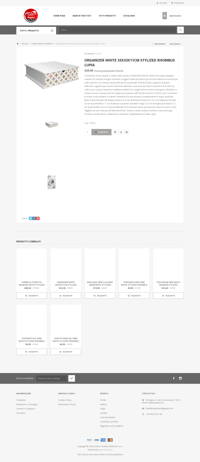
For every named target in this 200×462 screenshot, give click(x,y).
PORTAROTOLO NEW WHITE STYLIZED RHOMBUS (32, 339)
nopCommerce (105, 449)
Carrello (103, 413)
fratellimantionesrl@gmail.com (159, 408)
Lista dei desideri (107, 417)
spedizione (118, 454)
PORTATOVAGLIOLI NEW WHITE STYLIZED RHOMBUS (66, 339)
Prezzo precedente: (104, 71)
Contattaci (21, 400)
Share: (25, 218)
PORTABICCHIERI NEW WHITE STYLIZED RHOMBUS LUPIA (134, 285)
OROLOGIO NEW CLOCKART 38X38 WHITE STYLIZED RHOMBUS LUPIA (100, 285)
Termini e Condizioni (25, 408)
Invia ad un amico (126, 132)
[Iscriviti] (51, 378)
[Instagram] (180, 378)
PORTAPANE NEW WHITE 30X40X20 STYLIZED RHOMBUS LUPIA (168, 285)
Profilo (103, 400)
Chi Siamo (20, 413)
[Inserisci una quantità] (87, 132)
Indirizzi (103, 404)
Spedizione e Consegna (26, 404)
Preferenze (179, 3)
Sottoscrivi (71, 378)
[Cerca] (117, 30)
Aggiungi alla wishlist (115, 132)
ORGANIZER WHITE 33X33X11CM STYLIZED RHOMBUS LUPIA (66, 285)
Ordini (102, 408)
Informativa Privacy (67, 404)
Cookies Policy (64, 400)
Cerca (180, 30)
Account (163, 3)
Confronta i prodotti (109, 421)
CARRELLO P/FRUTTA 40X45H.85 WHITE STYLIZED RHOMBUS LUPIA (32, 285)
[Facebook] (174, 378)
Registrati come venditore (111, 426)
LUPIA (98, 53)
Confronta (121, 132)
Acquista (103, 132)
